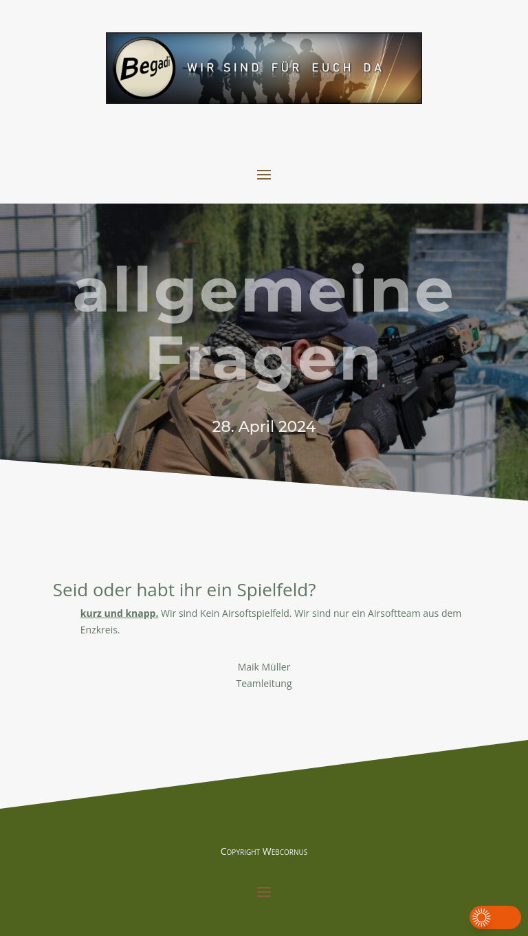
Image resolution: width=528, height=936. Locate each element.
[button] (495, 917)
